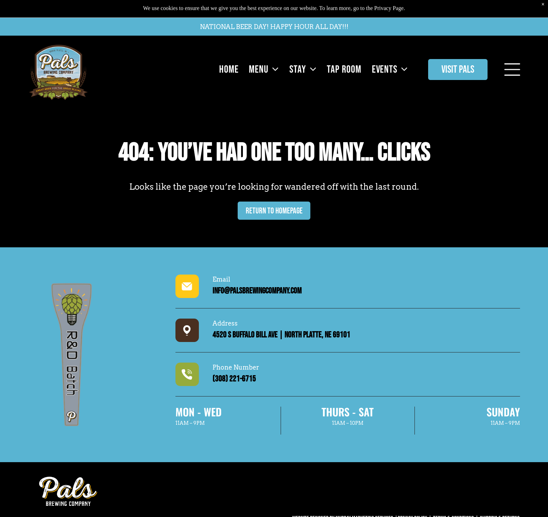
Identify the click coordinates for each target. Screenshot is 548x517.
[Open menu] (512, 62)
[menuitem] (227, 62)
